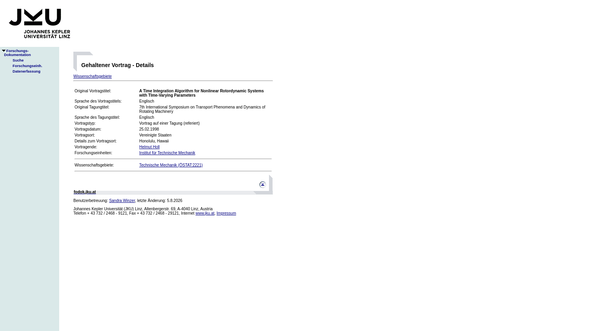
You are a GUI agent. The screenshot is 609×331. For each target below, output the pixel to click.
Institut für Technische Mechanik (167, 153)
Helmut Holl (149, 147)
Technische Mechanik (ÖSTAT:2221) (171, 165)
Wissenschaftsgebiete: (94, 165)
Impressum (226, 213)
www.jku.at (205, 213)
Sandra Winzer (122, 200)
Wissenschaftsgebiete (92, 76)
